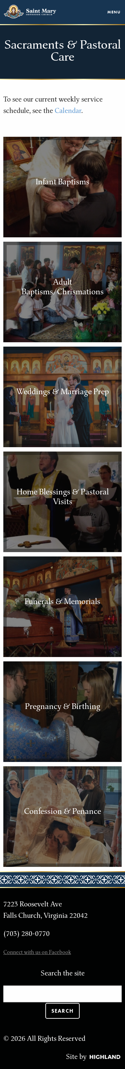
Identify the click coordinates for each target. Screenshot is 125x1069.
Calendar (68, 110)
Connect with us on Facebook (37, 952)
